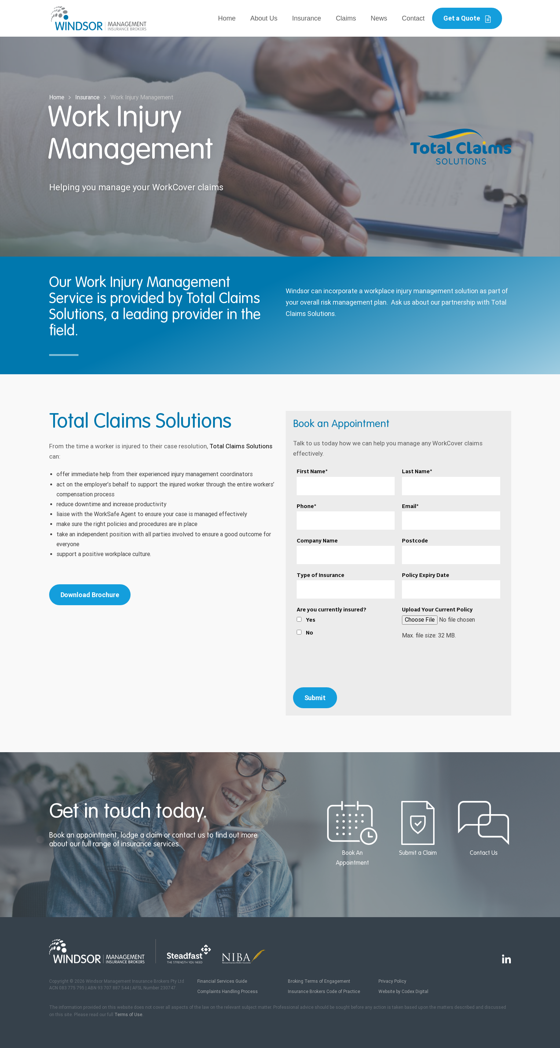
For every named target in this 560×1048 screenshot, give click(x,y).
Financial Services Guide (222, 981)
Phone (306, 506)
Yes (310, 620)
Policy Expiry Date (425, 575)
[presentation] (398, 665)
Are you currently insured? (331, 610)
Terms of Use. (128, 1014)
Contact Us (483, 828)
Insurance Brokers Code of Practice (324, 991)
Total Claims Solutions (240, 446)
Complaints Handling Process (227, 991)
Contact (413, 18)
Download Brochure (90, 595)
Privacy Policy (392, 981)
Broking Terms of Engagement (319, 981)
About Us (264, 18)
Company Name (317, 541)
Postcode (415, 541)
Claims (346, 18)
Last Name (417, 471)
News (379, 18)
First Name (312, 471)
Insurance (306, 18)
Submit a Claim (418, 828)
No (309, 633)
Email (410, 506)
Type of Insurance (320, 575)
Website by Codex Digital (403, 991)
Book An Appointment (352, 833)
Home (227, 18)
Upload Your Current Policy (437, 610)
